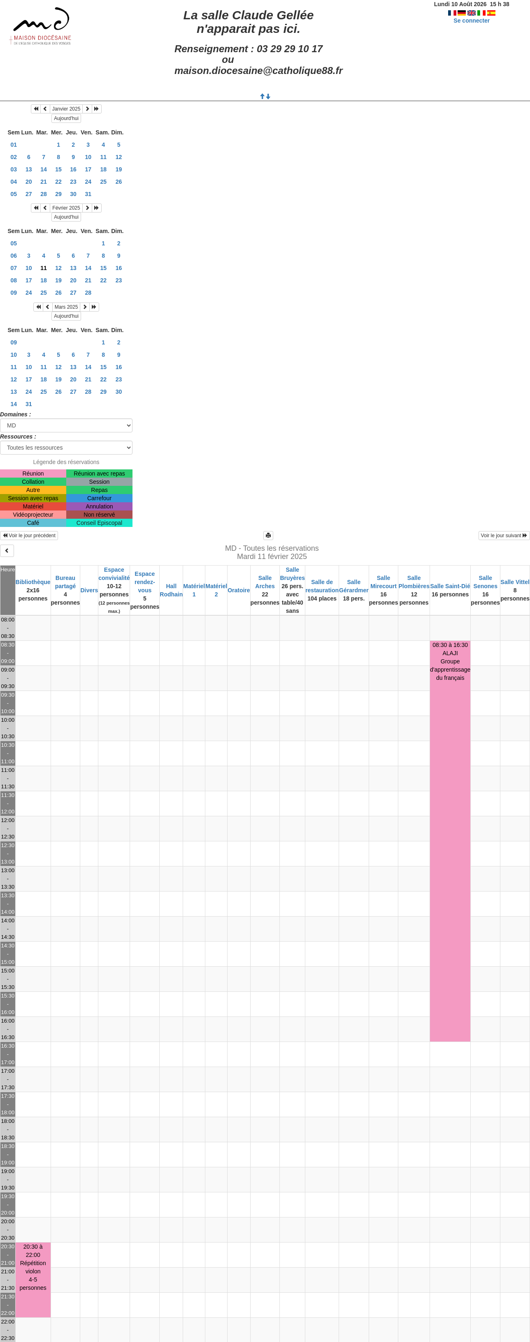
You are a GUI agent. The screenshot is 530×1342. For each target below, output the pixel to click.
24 (88, 181)
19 (119, 169)
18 (103, 169)
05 (13, 194)
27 (29, 194)
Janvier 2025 (66, 109)
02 (13, 157)
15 (58, 169)
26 (119, 181)
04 (13, 181)
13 (29, 169)
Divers (89, 590)
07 (13, 268)
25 (103, 181)
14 (43, 169)
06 (13, 255)
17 (88, 169)
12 (119, 157)
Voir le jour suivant (504, 535)
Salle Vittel (515, 582)
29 (58, 194)
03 (13, 169)
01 (13, 144)
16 (73, 169)
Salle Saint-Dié (450, 586)
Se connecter (471, 20)
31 (88, 194)
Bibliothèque (33, 582)
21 (43, 181)
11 (103, 157)
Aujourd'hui (66, 118)
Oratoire (239, 590)
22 (58, 181)
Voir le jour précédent (29, 535)
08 (13, 280)
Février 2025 (66, 208)
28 (43, 194)
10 (88, 157)
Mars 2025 (66, 307)
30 (73, 194)
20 (29, 181)
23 (73, 181)
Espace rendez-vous (145, 582)
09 (13, 292)
